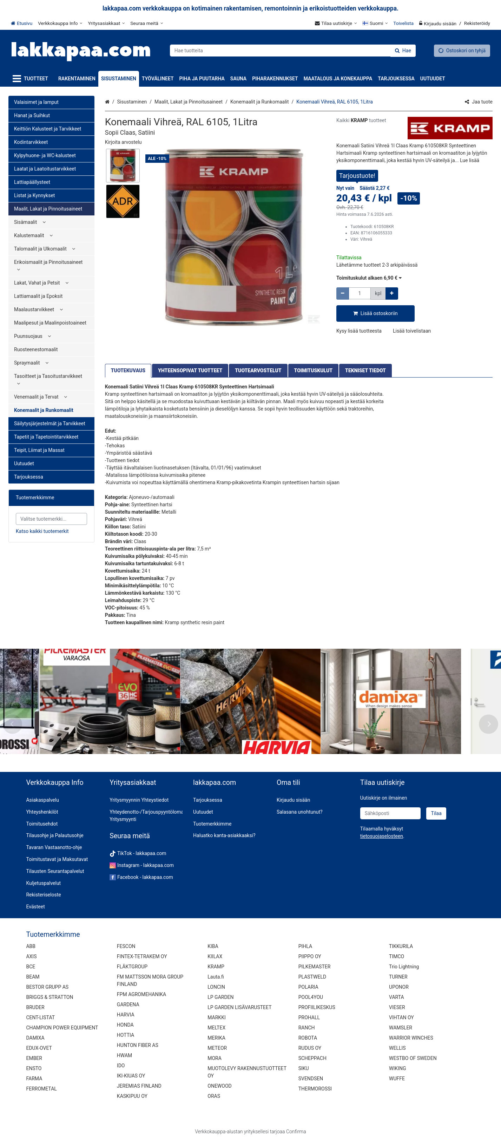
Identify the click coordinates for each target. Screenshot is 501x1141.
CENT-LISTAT (40, 1017)
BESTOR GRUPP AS (47, 987)
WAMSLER (400, 1027)
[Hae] (403, 51)
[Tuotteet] (31, 79)
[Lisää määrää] (391, 293)
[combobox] (293, 50)
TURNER (398, 977)
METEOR (217, 1048)
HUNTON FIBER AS (137, 1045)
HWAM (124, 1055)
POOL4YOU (310, 997)
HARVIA (125, 1014)
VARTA (396, 997)
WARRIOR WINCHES (411, 1038)
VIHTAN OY (401, 1017)
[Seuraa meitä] (146, 23)
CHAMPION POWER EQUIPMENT (62, 1027)
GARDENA (128, 1004)
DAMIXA (35, 1038)
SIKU (303, 1068)
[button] (123, 142)
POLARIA (308, 987)
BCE (30, 966)
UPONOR (399, 987)
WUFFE (397, 1078)
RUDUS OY (310, 1048)
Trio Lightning (404, 966)
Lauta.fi (215, 977)
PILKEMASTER (314, 966)
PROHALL (309, 1017)
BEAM (32, 977)
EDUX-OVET (39, 1048)
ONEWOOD (219, 1086)
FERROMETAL (41, 1089)
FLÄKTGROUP (132, 966)
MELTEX (216, 1027)
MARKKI (216, 1017)
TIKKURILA (401, 946)
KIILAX (214, 956)
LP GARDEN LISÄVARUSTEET (239, 1007)
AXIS (31, 956)
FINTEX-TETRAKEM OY (142, 956)
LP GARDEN (220, 997)
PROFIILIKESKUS (316, 1007)
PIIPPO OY (309, 956)
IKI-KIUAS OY (131, 1076)
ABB (30, 946)
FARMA (34, 1078)
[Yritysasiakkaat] (106, 23)
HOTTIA (125, 1035)
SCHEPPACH (312, 1058)
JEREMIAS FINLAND (139, 1086)
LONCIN (216, 987)
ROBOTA (307, 1038)
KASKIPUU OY (132, 1096)
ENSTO (33, 1068)
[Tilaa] (436, 813)
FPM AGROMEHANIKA (141, 994)
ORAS (213, 1096)
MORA (214, 1058)
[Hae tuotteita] (293, 50)
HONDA (125, 1025)
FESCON (126, 946)
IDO (121, 1065)
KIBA (212, 946)
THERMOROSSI (315, 1089)
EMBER (34, 1058)
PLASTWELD (312, 977)
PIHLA (305, 946)
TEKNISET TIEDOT (365, 370)
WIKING (397, 1068)
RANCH (306, 1027)
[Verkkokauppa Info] (60, 23)
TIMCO (396, 956)
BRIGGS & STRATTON (49, 997)
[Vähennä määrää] (342, 293)
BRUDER (35, 1007)
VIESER (397, 1007)
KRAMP (215, 966)
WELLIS (397, 1048)
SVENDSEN (310, 1078)
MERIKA (216, 1038)
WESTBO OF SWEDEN (413, 1058)
